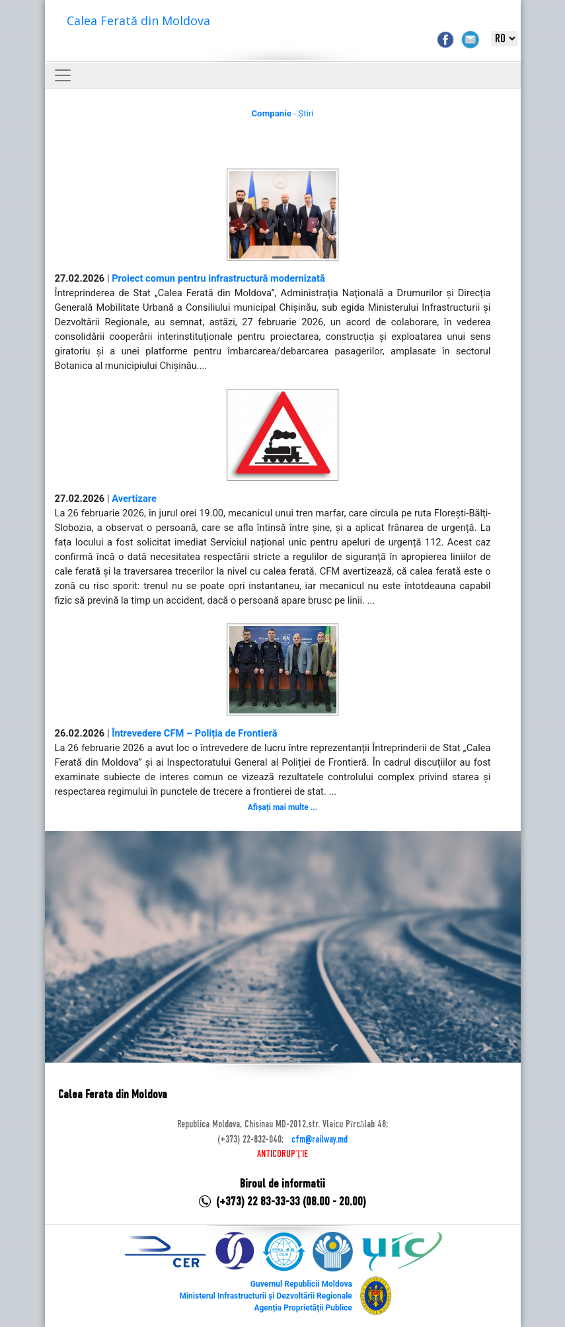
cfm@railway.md (319, 1140)
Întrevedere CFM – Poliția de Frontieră (194, 733)
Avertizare (134, 498)
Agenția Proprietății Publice (303, 1307)
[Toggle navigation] (63, 75)
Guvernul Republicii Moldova (301, 1284)
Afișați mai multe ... (282, 807)
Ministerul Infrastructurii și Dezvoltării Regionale (265, 1296)
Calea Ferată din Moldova (138, 20)
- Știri (282, 113)
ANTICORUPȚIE (282, 1154)
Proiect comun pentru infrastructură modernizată (218, 278)
